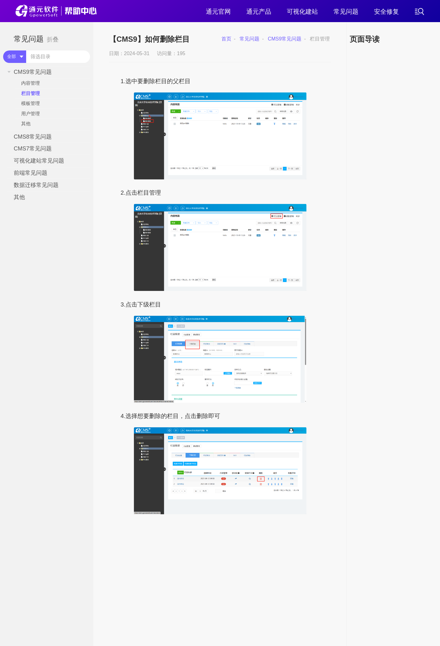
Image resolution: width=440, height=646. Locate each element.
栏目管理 (30, 93)
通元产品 (258, 11)
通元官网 (218, 11)
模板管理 (30, 103)
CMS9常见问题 (33, 72)
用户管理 (30, 113)
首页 (226, 38)
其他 (26, 123)
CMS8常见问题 (33, 137)
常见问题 (346, 11)
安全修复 (386, 11)
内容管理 (30, 83)
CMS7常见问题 (33, 148)
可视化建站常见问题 (39, 161)
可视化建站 (302, 11)
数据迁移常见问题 (36, 185)
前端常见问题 (30, 173)
